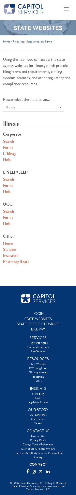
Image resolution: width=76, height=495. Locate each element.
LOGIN (38, 313)
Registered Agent (38, 343)
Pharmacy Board (16, 261)
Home (6, 41)
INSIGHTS (38, 388)
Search (8, 141)
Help (7, 160)
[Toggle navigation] (66, 9)
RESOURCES (38, 358)
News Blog (38, 394)
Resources (18, 41)
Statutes (9, 249)
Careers (38, 423)
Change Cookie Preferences (38, 444)
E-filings (9, 153)
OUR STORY (38, 409)
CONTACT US (38, 430)
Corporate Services (38, 347)
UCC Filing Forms (38, 368)
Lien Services (38, 351)
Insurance (10, 255)
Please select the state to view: (26, 99)
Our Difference (38, 415)
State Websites (34, 41)
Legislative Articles (38, 402)
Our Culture (38, 419)
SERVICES (38, 337)
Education (38, 377)
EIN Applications (38, 372)
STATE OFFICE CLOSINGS (38, 324)
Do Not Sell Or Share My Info (38, 449)
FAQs (38, 381)
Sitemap (38, 457)
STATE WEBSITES (38, 319)
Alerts (38, 398)
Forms (8, 147)
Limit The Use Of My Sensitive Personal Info (38, 453)
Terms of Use (38, 436)
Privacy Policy (38, 440)
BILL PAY (38, 329)
